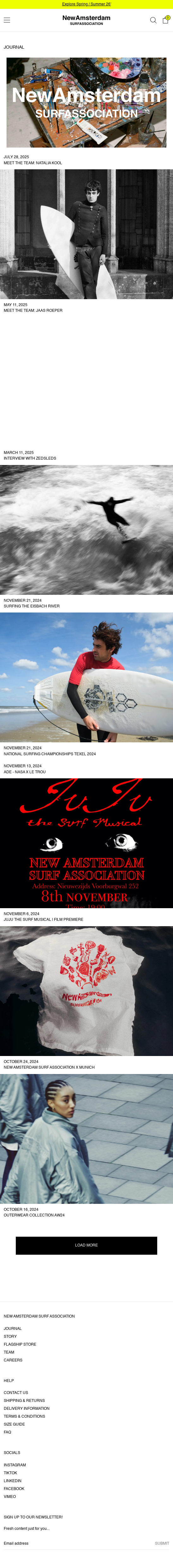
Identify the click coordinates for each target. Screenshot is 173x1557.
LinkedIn (12, 1481)
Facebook (14, 1489)
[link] (86, 111)
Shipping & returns (24, 1401)
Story (10, 1337)
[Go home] (86, 20)
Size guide (14, 1425)
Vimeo (10, 1497)
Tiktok (10, 1473)
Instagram (15, 1465)
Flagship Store (20, 1345)
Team (9, 1353)
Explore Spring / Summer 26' (86, 4)
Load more (86, 1245)
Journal (13, 1329)
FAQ (7, 1432)
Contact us (16, 1393)
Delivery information (27, 1409)
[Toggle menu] (7, 20)
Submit (162, 1544)
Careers (13, 1360)
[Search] (153, 20)
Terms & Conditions (24, 1417)
